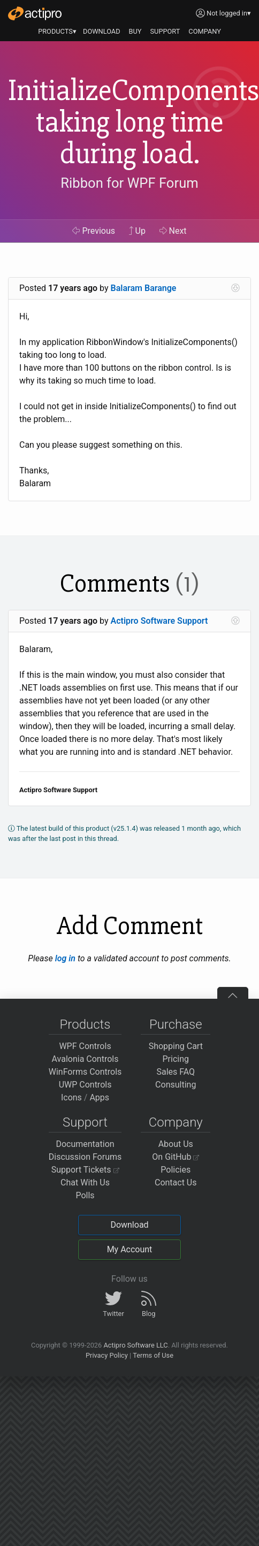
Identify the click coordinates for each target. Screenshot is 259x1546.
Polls (84, 1195)
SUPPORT (165, 31)
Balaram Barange (144, 288)
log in (65, 958)
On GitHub (175, 1157)
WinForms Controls (85, 1072)
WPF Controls (85, 1046)
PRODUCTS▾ (57, 31)
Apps (99, 1097)
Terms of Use (153, 1355)
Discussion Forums (85, 1157)
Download (129, 1225)
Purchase (175, 1024)
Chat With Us (85, 1182)
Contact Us (176, 1182)
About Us (175, 1144)
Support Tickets (85, 1170)
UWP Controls (85, 1085)
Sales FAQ (175, 1072)
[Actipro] (35, 13)
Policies (176, 1170)
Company (176, 1122)
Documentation (85, 1144)
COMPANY (204, 31)
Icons (71, 1097)
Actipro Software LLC (135, 1345)
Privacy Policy (107, 1355)
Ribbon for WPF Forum (129, 183)
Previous (93, 231)
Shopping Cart (176, 1046)
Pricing (176, 1059)
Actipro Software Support (159, 621)
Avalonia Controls (85, 1059)
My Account (130, 1249)
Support (85, 1122)
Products (85, 1024)
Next (173, 231)
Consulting (175, 1085)
